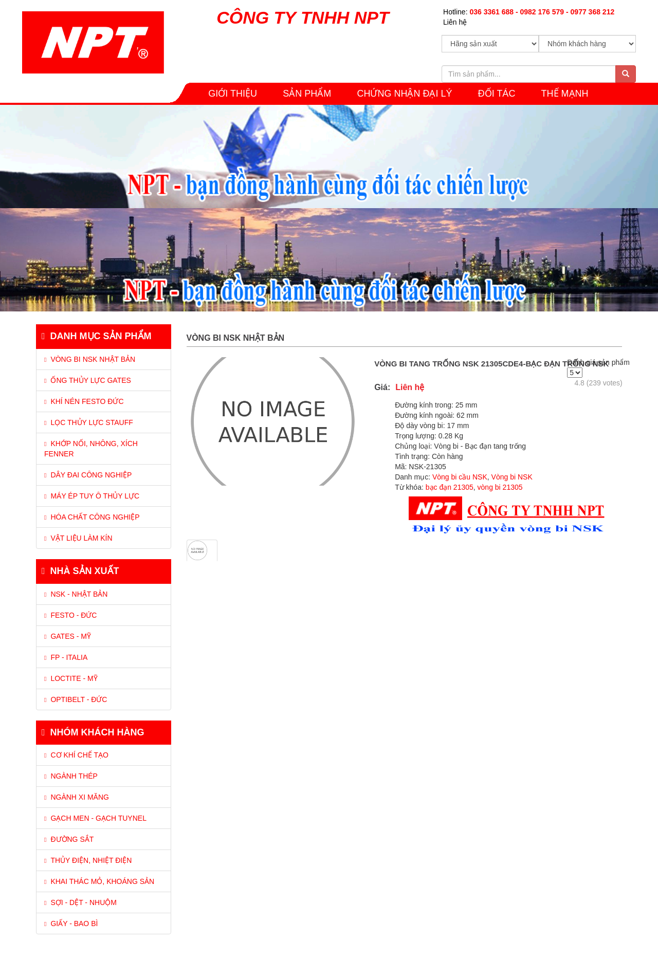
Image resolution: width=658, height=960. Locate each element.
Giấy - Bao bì (71, 923)
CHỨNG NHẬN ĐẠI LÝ (404, 93)
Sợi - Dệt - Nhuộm (80, 902)
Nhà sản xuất (80, 571)
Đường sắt (69, 839)
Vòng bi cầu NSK (459, 477)
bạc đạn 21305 (449, 487)
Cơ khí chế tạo (76, 755)
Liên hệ (455, 22)
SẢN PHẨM (307, 93)
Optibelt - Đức (75, 699)
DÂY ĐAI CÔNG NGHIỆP (88, 475)
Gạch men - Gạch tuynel (95, 818)
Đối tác (497, 93)
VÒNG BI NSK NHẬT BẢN (89, 359)
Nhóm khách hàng (93, 732)
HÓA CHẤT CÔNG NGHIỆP (91, 517)
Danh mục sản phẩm (97, 336)
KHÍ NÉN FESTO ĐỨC (84, 401)
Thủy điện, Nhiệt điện (88, 860)
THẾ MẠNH (565, 93)
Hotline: (528, 12)
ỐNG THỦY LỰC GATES (87, 380)
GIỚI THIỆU (232, 93)
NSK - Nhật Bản (75, 594)
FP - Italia (65, 657)
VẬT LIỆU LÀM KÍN (78, 538)
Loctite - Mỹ (71, 678)
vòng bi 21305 (500, 487)
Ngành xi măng (76, 797)
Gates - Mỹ (67, 636)
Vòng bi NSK (511, 477)
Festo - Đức (70, 615)
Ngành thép (71, 776)
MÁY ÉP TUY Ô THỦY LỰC (91, 496)
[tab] (103, 436)
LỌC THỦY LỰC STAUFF (88, 422)
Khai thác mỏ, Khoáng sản (99, 881)
